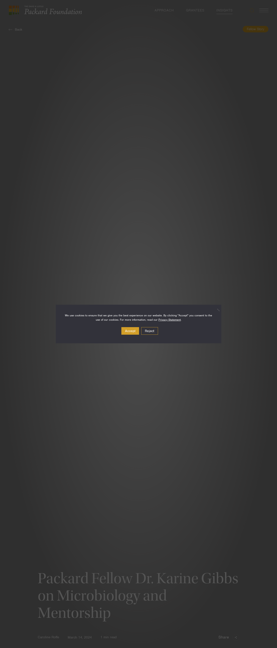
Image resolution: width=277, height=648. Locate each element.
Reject (149, 331)
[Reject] (216, 310)
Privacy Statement (169, 320)
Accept (130, 331)
